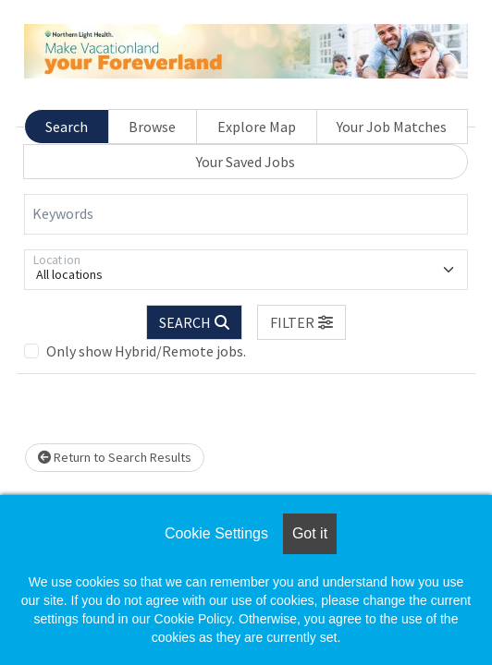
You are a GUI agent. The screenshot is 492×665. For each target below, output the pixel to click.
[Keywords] (246, 214)
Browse (152, 126)
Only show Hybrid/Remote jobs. (146, 351)
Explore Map (256, 126)
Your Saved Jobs (245, 161)
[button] (301, 322)
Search (66, 126)
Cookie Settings (216, 533)
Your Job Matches (392, 126)
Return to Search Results (114, 457)
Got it (309, 533)
